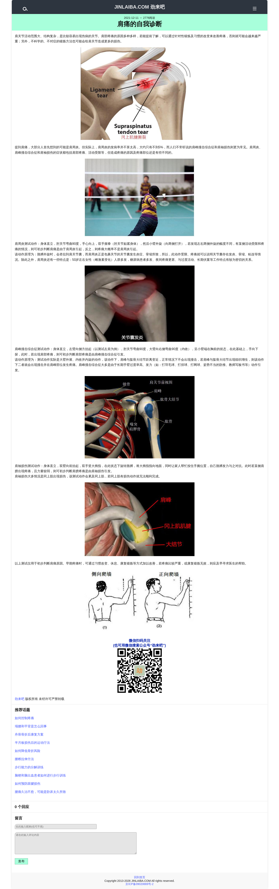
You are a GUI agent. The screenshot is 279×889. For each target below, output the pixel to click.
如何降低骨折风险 (27, 751)
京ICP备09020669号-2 (139, 884)
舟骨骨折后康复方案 (29, 734)
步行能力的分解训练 (29, 767)
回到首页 (139, 877)
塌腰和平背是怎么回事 (31, 726)
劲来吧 (19, 699)
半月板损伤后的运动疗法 (32, 742)
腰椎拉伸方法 (24, 759)
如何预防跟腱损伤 (27, 783)
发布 (21, 861)
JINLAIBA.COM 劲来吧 (139, 7)
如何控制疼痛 (24, 718)
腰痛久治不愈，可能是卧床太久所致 (40, 791)
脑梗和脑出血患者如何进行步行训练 (40, 775)
